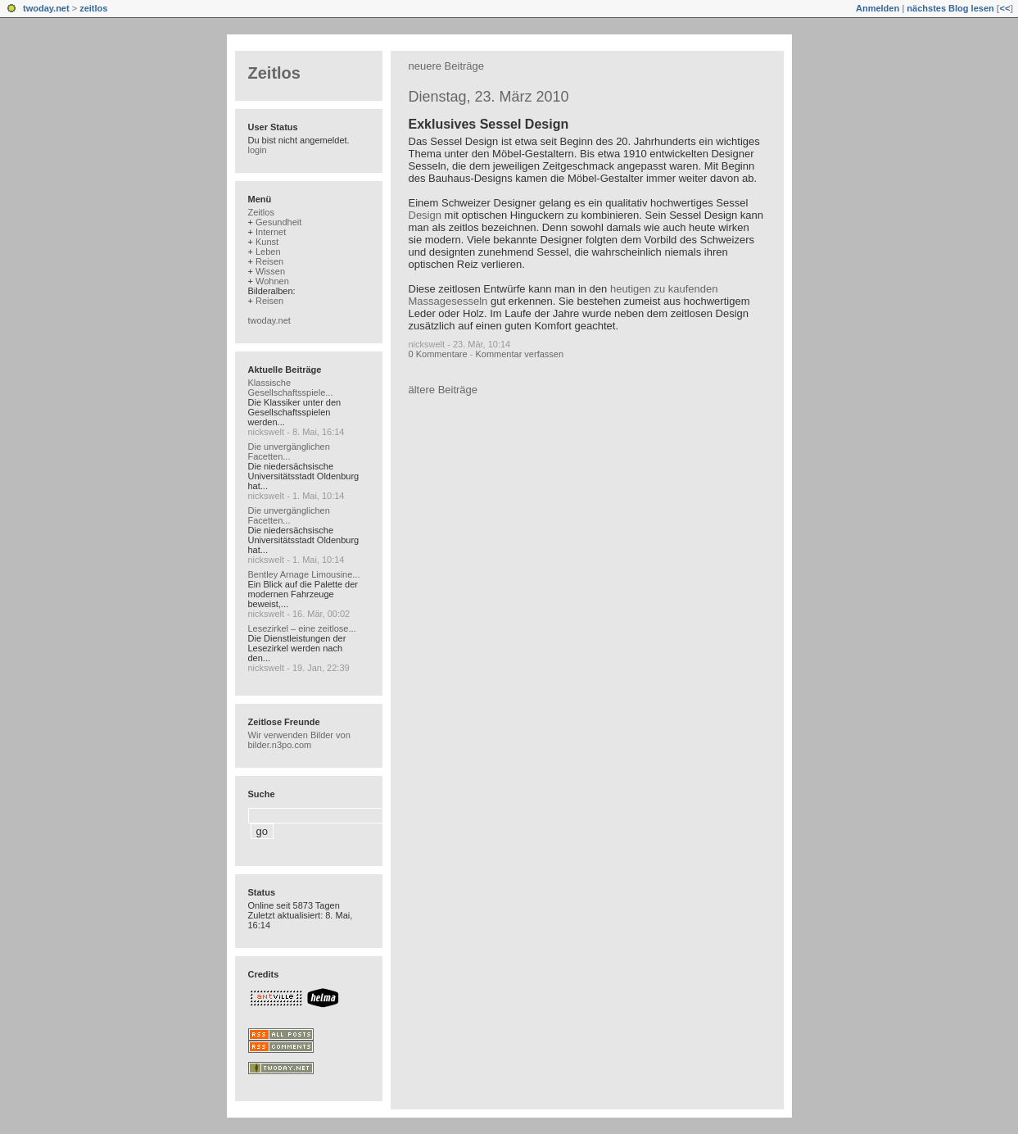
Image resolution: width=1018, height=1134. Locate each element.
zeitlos (93, 8)
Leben (268, 251)
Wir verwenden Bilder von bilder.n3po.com (299, 740)
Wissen (270, 271)
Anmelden (877, 8)
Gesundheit (278, 222)
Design (425, 215)
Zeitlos (274, 73)
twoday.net (46, 8)
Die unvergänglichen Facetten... (289, 451)
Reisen (269, 261)
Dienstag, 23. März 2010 (489, 96)
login (257, 150)
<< (1004, 8)
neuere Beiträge (447, 66)
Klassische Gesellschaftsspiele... (290, 387)
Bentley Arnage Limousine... (304, 574)
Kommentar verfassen (519, 354)
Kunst (267, 242)
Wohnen (272, 281)
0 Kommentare (438, 354)
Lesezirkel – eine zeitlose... (302, 628)
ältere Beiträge (443, 389)
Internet (271, 232)
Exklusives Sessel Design (489, 124)
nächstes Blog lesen (950, 8)
